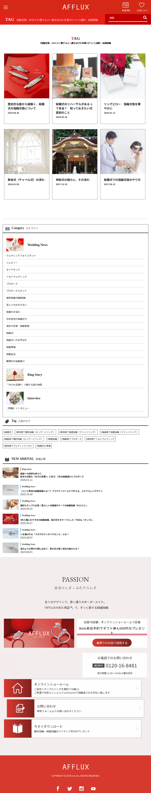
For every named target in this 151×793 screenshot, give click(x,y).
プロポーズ (12, 283)
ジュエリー (12, 262)
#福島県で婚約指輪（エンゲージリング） (23, 438)
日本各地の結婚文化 (16, 319)
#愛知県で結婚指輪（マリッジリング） (78, 431)
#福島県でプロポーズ (71, 438)
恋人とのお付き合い (16, 304)
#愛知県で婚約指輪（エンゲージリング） (35, 431)
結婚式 (9, 333)
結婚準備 (11, 347)
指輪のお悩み (13, 311)
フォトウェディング (16, 276)
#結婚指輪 (52, 438)
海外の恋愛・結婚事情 (17, 326)
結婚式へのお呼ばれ (16, 340)
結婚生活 (11, 354)
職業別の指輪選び (15, 361)
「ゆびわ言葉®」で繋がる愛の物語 (24, 384)
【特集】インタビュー (17, 408)
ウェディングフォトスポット (21, 255)
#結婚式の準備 (44, 445)
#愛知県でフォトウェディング (100, 438)
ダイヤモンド (13, 269)
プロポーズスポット (16, 290)
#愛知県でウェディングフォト (18, 445)
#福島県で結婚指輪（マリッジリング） (119, 431)
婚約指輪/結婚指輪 (16, 297)
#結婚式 (7, 431)
